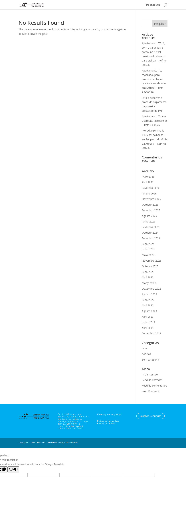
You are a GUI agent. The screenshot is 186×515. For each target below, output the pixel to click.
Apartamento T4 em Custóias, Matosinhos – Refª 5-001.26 (154, 121)
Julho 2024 (148, 244)
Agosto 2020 (149, 311)
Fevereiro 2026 (150, 188)
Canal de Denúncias (150, 415)
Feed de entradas (152, 380)
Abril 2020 (147, 316)
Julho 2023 (148, 272)
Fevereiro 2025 (150, 227)
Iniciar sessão (150, 374)
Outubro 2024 (150, 232)
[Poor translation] (13, 469)
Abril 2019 (147, 328)
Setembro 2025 (151, 210)
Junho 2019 (148, 322)
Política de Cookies (106, 423)
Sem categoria (150, 359)
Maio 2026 (148, 176)
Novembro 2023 (151, 260)
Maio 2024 (148, 255)
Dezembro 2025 (151, 199)
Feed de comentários (154, 385)
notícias (146, 354)
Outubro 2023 (150, 266)
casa (144, 348)
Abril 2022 (147, 305)
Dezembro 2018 (151, 333)
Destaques (153, 4)
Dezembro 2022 (151, 288)
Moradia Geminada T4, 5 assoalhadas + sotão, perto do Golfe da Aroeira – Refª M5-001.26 (154, 139)
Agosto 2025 (149, 216)
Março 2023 (149, 283)
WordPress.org (150, 391)
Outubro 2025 (150, 204)
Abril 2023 (147, 277)
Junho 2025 (148, 221)
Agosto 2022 (149, 294)
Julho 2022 (148, 300)
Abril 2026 (147, 182)
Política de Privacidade (108, 420)
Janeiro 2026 (149, 193)
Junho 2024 (148, 249)
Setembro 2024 (151, 238)
